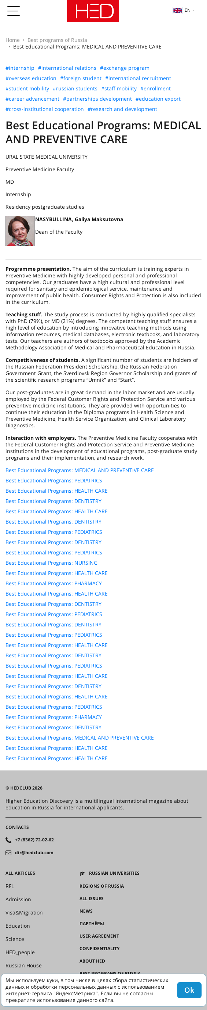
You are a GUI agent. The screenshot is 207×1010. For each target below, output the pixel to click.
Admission (18, 899)
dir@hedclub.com (34, 853)
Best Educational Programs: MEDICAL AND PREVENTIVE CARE (79, 470)
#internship (19, 68)
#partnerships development (97, 99)
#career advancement (32, 99)
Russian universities (114, 873)
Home (12, 39)
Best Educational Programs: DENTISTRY (53, 501)
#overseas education (30, 78)
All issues (92, 899)
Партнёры (92, 924)
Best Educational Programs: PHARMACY (53, 583)
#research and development (122, 109)
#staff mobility (119, 88)
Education (17, 926)
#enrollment (155, 88)
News (86, 911)
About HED (92, 961)
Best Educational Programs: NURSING (51, 563)
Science (14, 939)
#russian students (75, 88)
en (182, 10)
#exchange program (124, 68)
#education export (158, 99)
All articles (20, 873)
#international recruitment (138, 78)
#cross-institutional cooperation (44, 109)
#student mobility (27, 88)
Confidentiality (99, 949)
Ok (189, 990)
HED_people (20, 952)
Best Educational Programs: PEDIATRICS (53, 480)
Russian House (23, 965)
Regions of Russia (102, 886)
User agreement (99, 936)
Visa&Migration (24, 912)
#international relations (67, 68)
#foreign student (80, 78)
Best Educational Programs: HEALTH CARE (56, 491)
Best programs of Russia (57, 39)
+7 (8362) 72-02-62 (34, 840)
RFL (9, 886)
